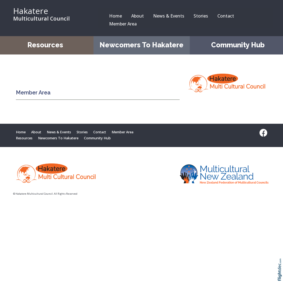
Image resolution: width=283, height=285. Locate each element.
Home (115, 16)
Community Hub (238, 45)
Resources (45, 45)
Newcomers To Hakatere (141, 45)
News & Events (168, 16)
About (137, 16)
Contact (225, 16)
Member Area (123, 24)
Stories (201, 16)
